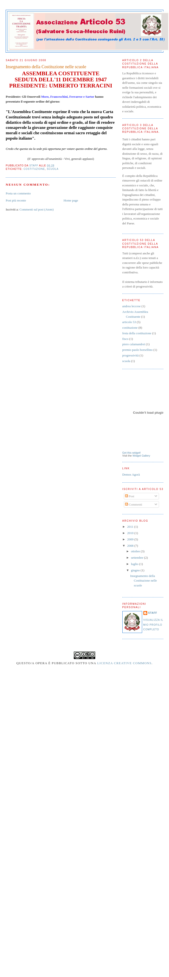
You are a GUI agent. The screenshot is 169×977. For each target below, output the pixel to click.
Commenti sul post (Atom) (37, 209)
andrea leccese (131, 306)
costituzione (34, 169)
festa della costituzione (136, 333)
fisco (125, 339)
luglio (135, 564)
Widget (137, 455)
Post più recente (16, 200)
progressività (130, 355)
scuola (53, 169)
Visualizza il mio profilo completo (153, 625)
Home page (70, 200)
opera (41, 663)
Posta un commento (18, 193)
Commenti (133, 504)
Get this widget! (131, 452)
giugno (135, 570)
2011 (130, 526)
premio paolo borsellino (137, 350)
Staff (152, 613)
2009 (130, 539)
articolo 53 (129, 322)
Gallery (146, 455)
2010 (130, 533)
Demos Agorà (131, 474)
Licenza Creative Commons (124, 663)
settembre (137, 557)
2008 (130, 545)
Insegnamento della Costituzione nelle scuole (143, 580)
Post (129, 496)
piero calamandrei (133, 344)
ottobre (136, 551)
